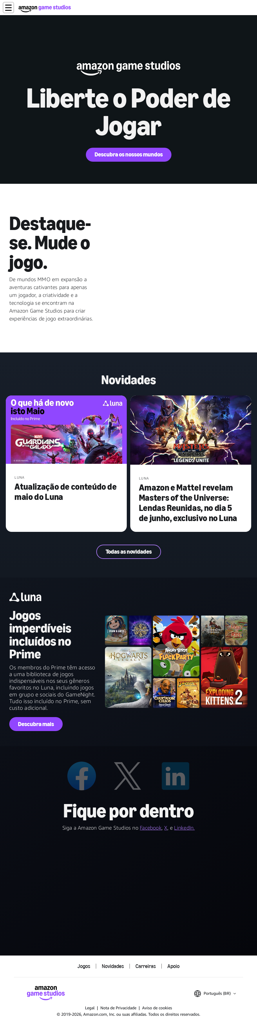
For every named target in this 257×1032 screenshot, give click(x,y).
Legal (90, 1007)
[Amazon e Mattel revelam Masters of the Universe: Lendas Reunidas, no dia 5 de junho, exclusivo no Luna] (190, 430)
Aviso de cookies (157, 1007)
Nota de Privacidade (118, 1007)
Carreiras (145, 966)
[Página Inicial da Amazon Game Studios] (45, 8)
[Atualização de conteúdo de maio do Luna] (66, 430)
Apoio (173, 966)
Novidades (113, 966)
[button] (8, 7)
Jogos (83, 966)
